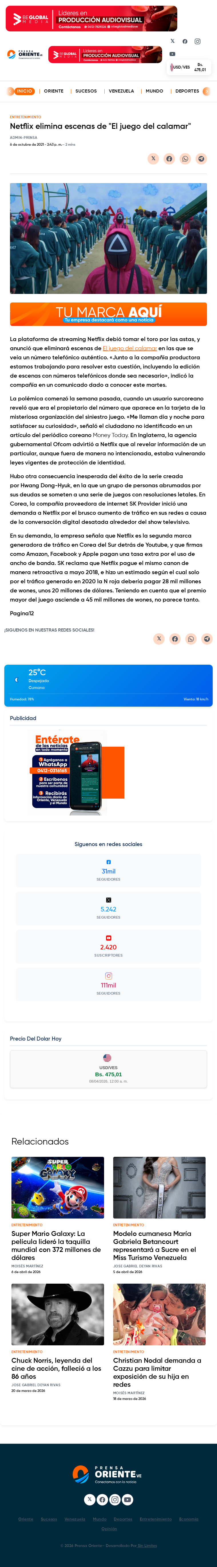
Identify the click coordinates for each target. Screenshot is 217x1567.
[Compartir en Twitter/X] (153, 159)
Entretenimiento (156, 1519)
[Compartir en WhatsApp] (185, 159)
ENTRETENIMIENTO (25, 117)
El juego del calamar (130, 349)
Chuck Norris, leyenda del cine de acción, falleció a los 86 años (56, 1368)
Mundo (155, 91)
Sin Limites (147, 1546)
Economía (189, 1519)
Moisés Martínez (27, 1266)
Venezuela (121, 91)
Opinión (109, 1529)
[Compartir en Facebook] (169, 159)
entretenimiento (27, 1225)
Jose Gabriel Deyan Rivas (137, 1266)
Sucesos (86, 91)
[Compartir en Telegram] (201, 159)
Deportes (187, 91)
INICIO (24, 91)
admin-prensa (23, 138)
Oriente (53, 91)
